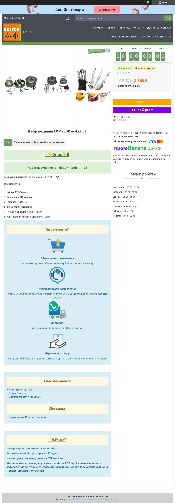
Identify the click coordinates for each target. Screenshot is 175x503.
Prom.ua (104, 496)
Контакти (138, 27)
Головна (98, 27)
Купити (142, 102)
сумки (48, 216)
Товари (110, 27)
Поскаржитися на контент (78, 499)
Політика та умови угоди (155, 36)
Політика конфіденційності (105, 499)
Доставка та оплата (159, 27)
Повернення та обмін (123, 36)
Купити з (142, 110)
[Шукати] (168, 18)
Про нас (125, 27)
